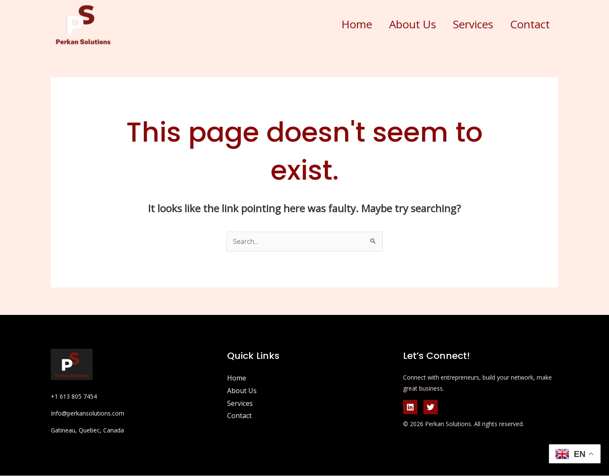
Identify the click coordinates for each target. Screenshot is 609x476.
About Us (399, 24)
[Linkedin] (410, 407)
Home (339, 24)
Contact (527, 24)
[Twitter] (430, 407)
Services (465, 24)
